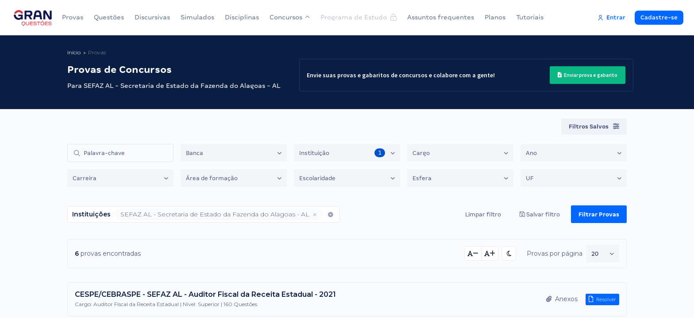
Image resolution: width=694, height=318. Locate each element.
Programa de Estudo (358, 17)
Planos (495, 17)
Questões (109, 17)
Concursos (290, 17)
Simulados (197, 17)
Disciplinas (242, 17)
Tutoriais (530, 17)
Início (74, 52)
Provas (72, 17)
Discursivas (152, 17)
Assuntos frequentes (440, 17)
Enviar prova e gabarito (584, 75)
